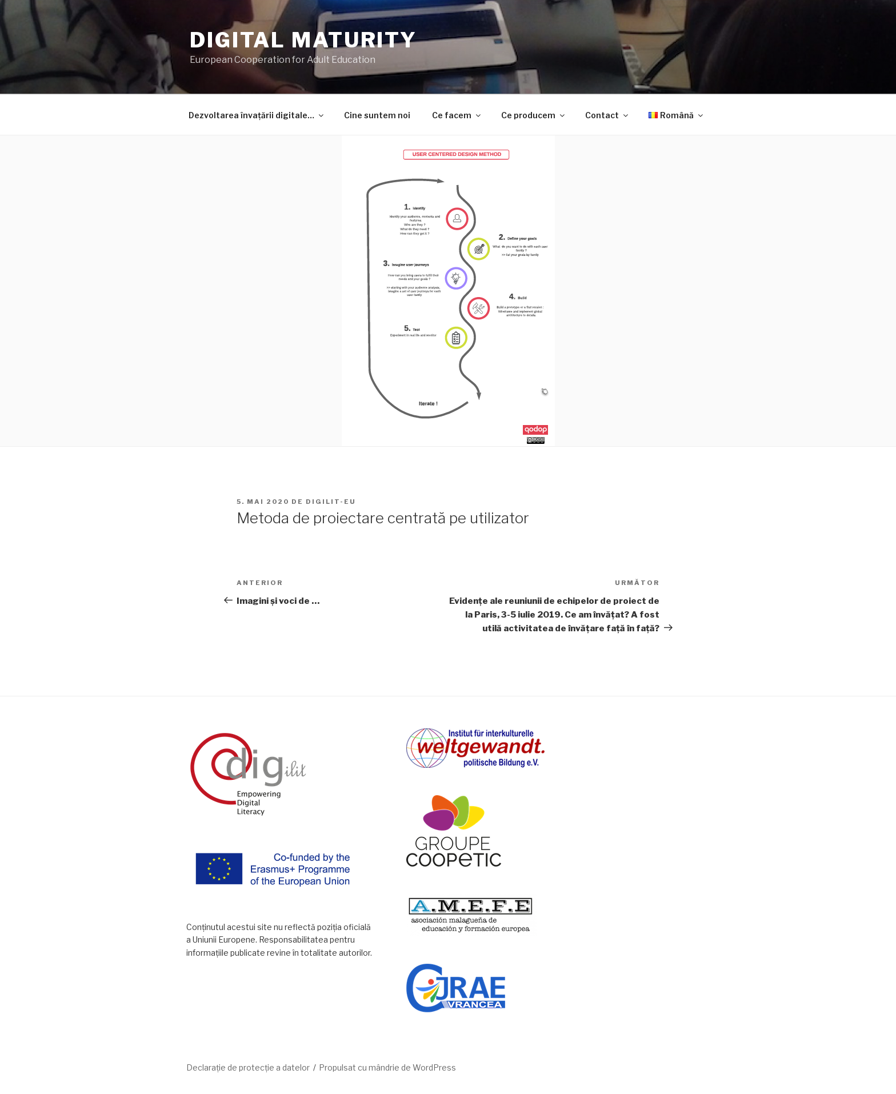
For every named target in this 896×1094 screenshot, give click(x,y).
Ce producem (533, 115)
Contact (607, 115)
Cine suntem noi (377, 115)
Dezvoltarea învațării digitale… (257, 115)
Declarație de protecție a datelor (248, 1067)
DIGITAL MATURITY (303, 40)
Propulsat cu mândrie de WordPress (387, 1067)
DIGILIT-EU (331, 502)
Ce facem (457, 115)
